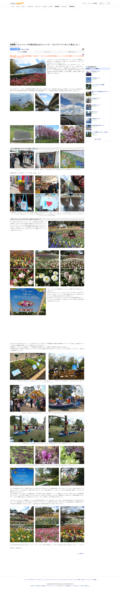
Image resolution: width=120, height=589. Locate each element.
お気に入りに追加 (25, 49)
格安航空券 (71, 6)
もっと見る (98, 139)
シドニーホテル (63, 579)
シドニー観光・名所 (78, 579)
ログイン (84, 3)
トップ (12, 6)
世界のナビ (33, 585)
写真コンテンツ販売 (78, 585)
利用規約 (43, 585)
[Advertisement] (60, 12)
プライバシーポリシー (51, 585)
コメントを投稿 (15, 49)
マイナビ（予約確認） (93, 3)
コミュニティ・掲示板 (90, 579)
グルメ (23, 6)
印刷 (83, 54)
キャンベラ (16, 47)
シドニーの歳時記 (95, 68)
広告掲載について (70, 585)
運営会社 (39, 585)
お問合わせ (86, 585)
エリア (17, 6)
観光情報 (57, 6)
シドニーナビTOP (28, 579)
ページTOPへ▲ (80, 553)
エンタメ (51, 6)
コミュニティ (64, 6)
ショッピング (30, 6)
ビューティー (38, 6)
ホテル (44, 6)
